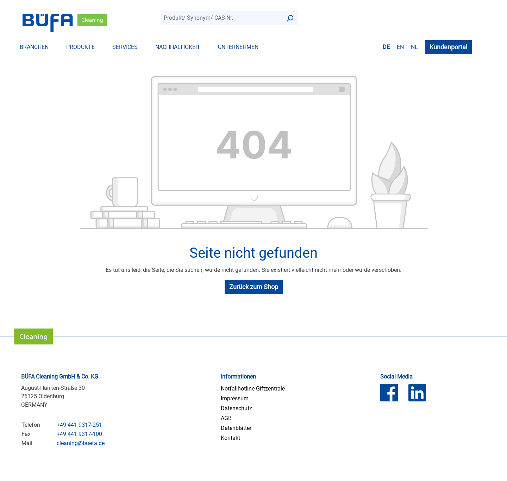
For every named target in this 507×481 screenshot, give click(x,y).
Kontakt (230, 438)
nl (414, 46)
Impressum (235, 398)
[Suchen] (290, 18)
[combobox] (221, 18)
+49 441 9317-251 (79, 424)
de (386, 46)
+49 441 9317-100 (79, 434)
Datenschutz (236, 408)
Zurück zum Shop (253, 287)
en (400, 46)
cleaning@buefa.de (81, 443)
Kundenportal (448, 47)
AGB (226, 418)
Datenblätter (236, 428)
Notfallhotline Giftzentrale (253, 388)
